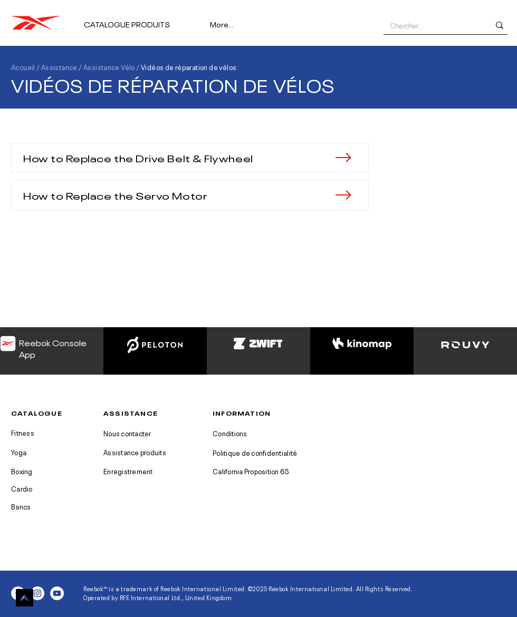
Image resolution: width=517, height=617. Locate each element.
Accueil (23, 67)
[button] (143, 19)
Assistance (59, 67)
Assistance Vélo (109, 67)
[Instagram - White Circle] (37, 593)
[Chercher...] (432, 25)
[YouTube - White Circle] (57, 593)
